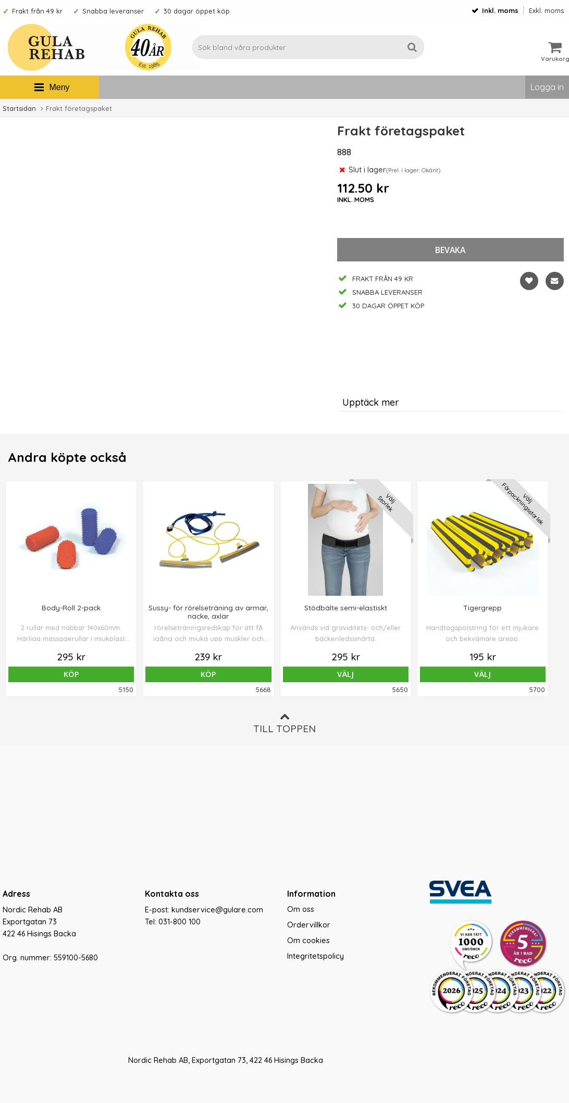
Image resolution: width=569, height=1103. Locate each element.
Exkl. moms (546, 10)
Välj (284, 674)
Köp (59, 674)
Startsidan (19, 108)
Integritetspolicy (315, 956)
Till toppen (284, 723)
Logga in (547, 87)
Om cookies (308, 940)
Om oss (300, 909)
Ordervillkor (308, 925)
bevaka (450, 250)
